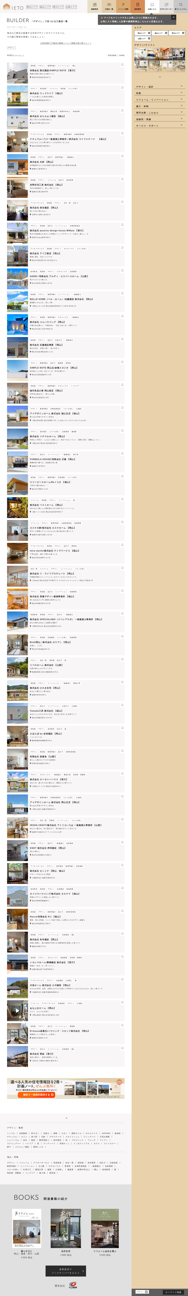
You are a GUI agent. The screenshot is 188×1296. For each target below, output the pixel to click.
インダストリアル (82, 1143)
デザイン (11, 1163)
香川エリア (58, 7)
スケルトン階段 (22, 1147)
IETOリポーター (166, 9)
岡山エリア (32, 7)
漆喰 (55, 1133)
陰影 (33, 1140)
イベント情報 (123, 9)
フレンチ (92, 1140)
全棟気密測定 (81, 1166)
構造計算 (39, 1169)
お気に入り (152, 9)
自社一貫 (69, 1163)
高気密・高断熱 (14, 1173)
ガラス (97, 1143)
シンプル (141, 58)
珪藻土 (46, 1133)
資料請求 (137, 9)
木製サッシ (64, 1143)
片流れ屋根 (105, 1137)
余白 (25, 1140)
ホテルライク (140, 71)
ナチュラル (166, 71)
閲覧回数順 (112, 55)
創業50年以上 (84, 1169)
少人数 (42, 1166)
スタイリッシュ (73, 1137)
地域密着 (106, 1169)
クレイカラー (110, 1143)
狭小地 (42, 1173)
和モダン (153, 58)
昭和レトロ (38, 1147)
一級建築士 (96, 1166)
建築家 (70, 1169)
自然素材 (23, 1133)
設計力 (103, 1163)
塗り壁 (34, 1137)
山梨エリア (71, 7)
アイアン (104, 1140)
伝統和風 (166, 58)
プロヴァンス (78, 1140)
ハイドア (29, 1143)
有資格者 (57, 1163)
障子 (9, 1147)
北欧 (43, 1137)
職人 (96, 1169)
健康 (49, 1169)
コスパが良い (13, 1169)
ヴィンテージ (90, 1137)
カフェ (179, 71)
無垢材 (118, 1133)
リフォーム (24, 1163)
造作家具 (57, 1140)
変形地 (52, 1173)
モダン (179, 58)
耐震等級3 (11, 1166)
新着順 (122, 55)
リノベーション (27, 1166)
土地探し (59, 1169)
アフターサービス (41, 1163)
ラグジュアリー (14, 1143)
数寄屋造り (44, 1140)
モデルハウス (55, 1166)
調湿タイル (77, 1133)
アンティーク (49, 1143)
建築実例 (94, 9)
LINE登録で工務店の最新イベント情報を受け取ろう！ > (65, 43)
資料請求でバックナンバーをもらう (66, 1271)
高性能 (81, 1163)
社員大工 (27, 1169)
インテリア (30, 1173)
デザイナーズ (55, 1137)
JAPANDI (153, 71)
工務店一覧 (109, 9)
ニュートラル (13, 1140)
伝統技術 (114, 1163)
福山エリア (45, 7)
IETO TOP (11, 27)
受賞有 (68, 1166)
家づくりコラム (181, 9)
